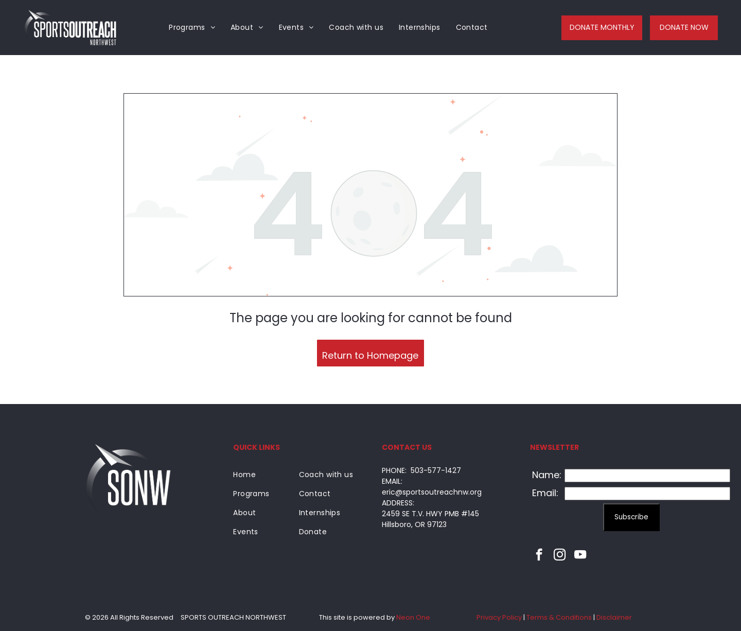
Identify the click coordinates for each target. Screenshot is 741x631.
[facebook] (539, 556)
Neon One (413, 617)
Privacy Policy (499, 617)
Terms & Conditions (559, 617)
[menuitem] (192, 27)
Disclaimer (614, 617)
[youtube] (580, 556)
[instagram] (560, 556)
